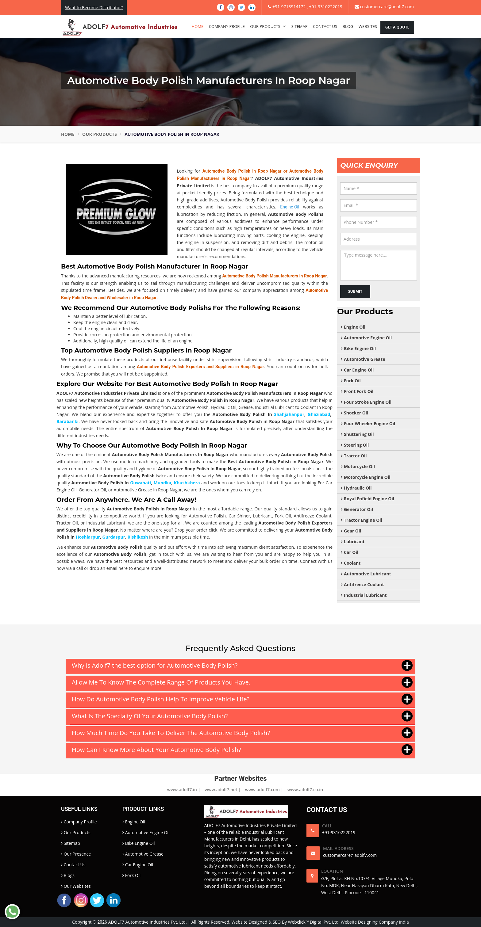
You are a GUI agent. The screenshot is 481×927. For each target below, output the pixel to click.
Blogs (68, 875)
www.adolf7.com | (264, 789)
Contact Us (325, 26)
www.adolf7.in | (183, 789)
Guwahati (140, 483)
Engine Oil (354, 327)
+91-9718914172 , (288, 7)
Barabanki (67, 421)
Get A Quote (397, 27)
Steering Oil (356, 445)
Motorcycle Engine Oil (367, 477)
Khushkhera (187, 483)
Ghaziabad (319, 414)
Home (198, 26)
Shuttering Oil (359, 434)
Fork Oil (352, 380)
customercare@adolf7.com (384, 7)
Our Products (268, 26)
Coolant (352, 563)
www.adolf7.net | (223, 789)
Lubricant (354, 541)
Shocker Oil (356, 413)
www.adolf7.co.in (305, 789)
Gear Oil (352, 531)
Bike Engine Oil (360, 348)
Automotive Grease (364, 359)
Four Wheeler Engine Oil (369, 423)
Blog (348, 26)
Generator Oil (358, 509)
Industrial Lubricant (105, 523)
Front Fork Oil (358, 391)
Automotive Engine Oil (368, 338)
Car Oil (351, 552)
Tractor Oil (355, 456)
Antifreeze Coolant (364, 584)
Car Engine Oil (359, 370)
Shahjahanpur (289, 414)
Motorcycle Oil (359, 466)
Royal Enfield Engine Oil (369, 499)
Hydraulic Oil (358, 488)
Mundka (162, 483)
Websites (368, 26)
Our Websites (76, 886)
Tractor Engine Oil (363, 520)
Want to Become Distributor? (94, 7)
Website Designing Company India (375, 922)
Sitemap (299, 26)
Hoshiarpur (88, 537)
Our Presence (76, 854)
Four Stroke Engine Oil (367, 402)
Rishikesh (138, 537)
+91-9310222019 (325, 7)
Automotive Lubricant (367, 574)
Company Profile (227, 26)
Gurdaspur (113, 537)
